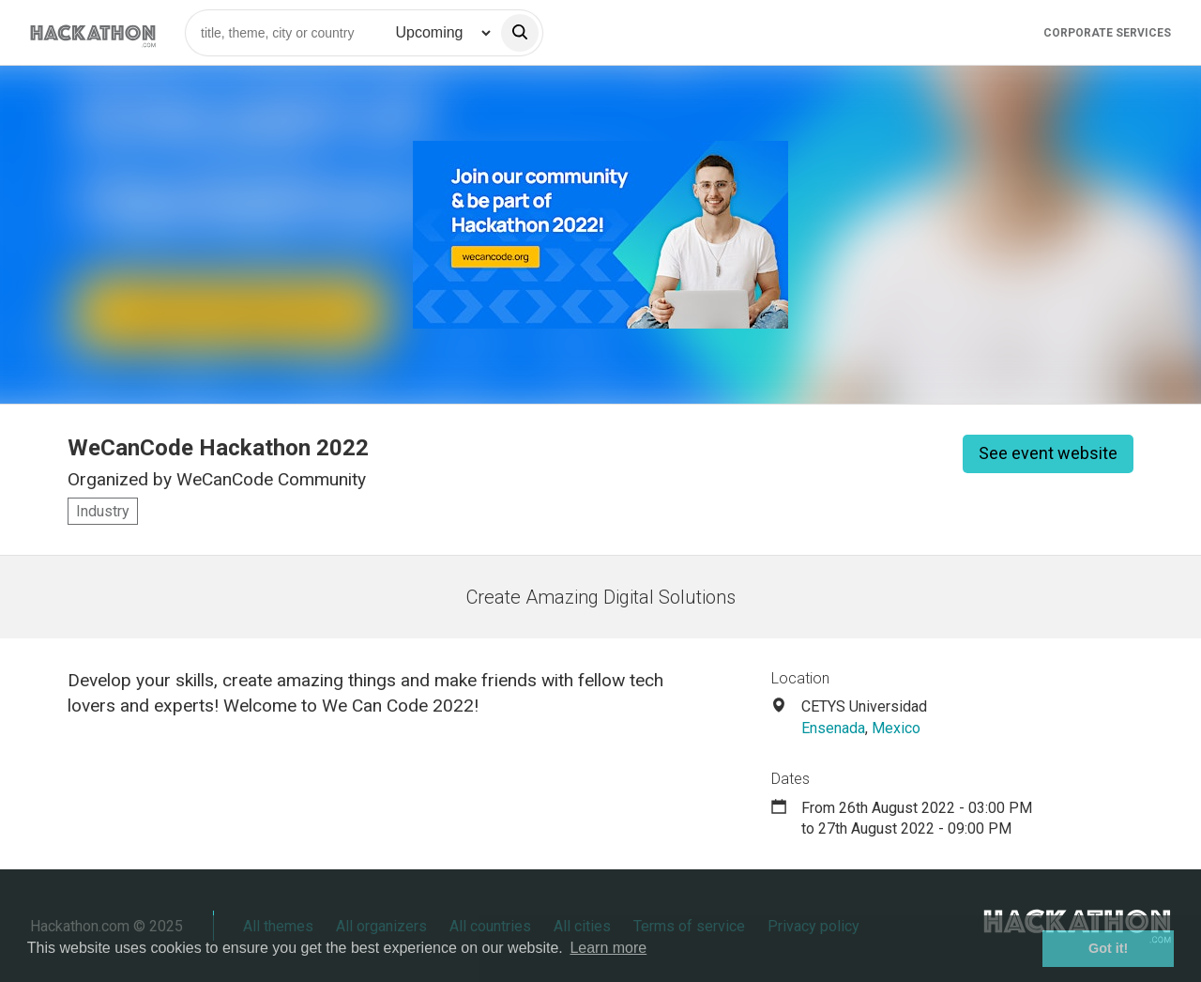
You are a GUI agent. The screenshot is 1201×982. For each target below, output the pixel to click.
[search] (520, 33)
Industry (102, 511)
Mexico (896, 728)
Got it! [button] (1108, 948)
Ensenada (833, 728)
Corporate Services (1107, 32)
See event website (1048, 453)
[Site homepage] (93, 32)
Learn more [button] (608, 948)
